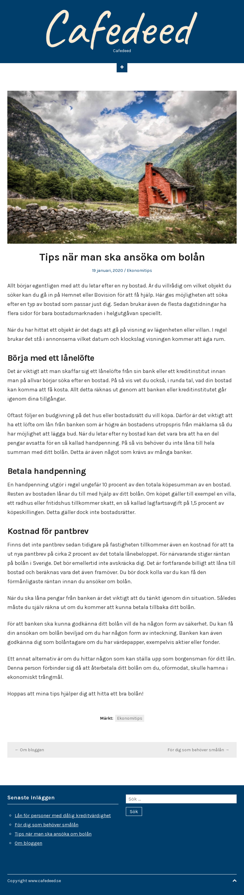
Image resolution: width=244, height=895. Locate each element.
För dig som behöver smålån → (198, 749)
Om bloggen (28, 843)
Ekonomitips (139, 270)
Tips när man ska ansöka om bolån (53, 834)
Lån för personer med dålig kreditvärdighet (63, 815)
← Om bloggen (29, 749)
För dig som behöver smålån (46, 825)
